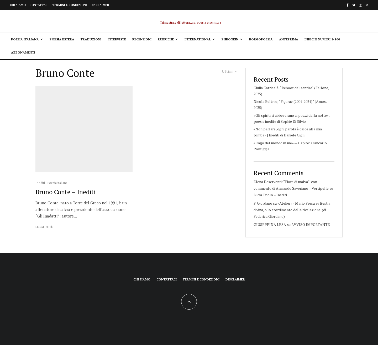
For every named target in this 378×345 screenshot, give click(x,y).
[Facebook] (347, 5)
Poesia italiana (25, 39)
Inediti (40, 183)
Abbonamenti (23, 52)
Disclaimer (100, 5)
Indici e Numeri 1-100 (322, 39)
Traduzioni (91, 39)
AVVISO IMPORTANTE (310, 224)
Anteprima (288, 39)
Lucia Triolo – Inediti (270, 194)
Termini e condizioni (69, 5)
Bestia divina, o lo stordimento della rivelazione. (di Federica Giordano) (292, 210)
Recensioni (141, 39)
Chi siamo (18, 5)
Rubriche (166, 39)
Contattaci (39, 5)
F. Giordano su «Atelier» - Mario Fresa (284, 203)
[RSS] (367, 5)
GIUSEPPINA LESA (270, 224)
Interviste (117, 39)
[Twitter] (353, 5)
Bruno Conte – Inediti (65, 192)
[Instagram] (360, 5)
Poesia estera (62, 39)
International (198, 39)
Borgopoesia (261, 39)
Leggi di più (44, 227)
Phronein (230, 39)
